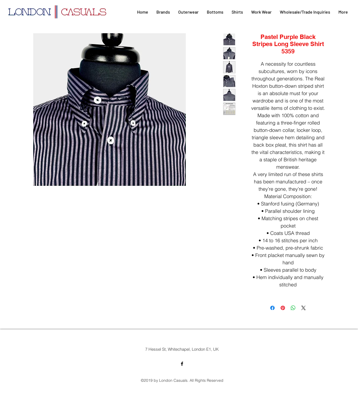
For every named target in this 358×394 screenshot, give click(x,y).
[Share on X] (303, 308)
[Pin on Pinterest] (283, 308)
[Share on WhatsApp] (293, 308)
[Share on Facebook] (272, 308)
